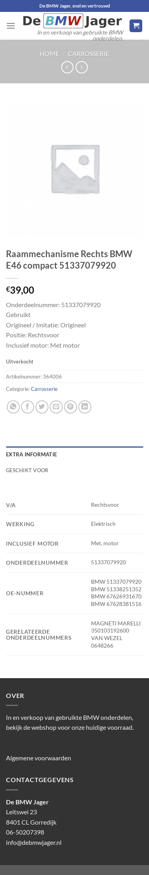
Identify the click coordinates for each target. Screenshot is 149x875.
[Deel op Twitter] (41, 406)
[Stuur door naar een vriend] (56, 406)
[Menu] (10, 25)
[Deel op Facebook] (27, 406)
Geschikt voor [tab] (27, 470)
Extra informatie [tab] (31, 454)
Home (49, 53)
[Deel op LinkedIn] (84, 406)
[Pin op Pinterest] (70, 406)
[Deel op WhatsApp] (13, 406)
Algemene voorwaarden (38, 758)
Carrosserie (88, 53)
